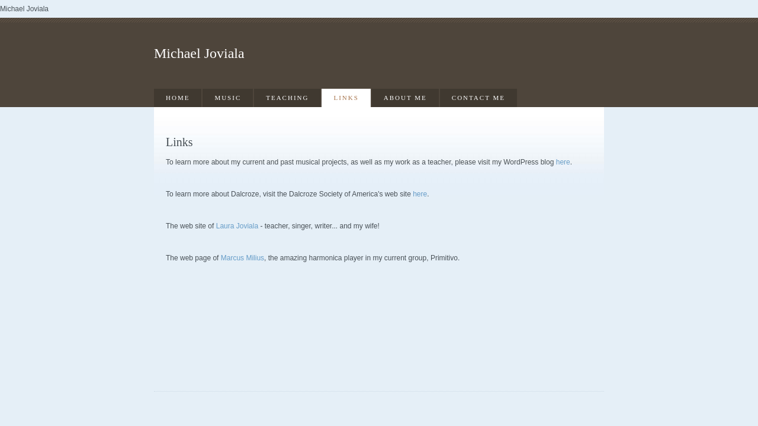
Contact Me (478, 97)
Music (227, 97)
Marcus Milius (242, 258)
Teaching (287, 97)
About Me (405, 97)
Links (345, 97)
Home (178, 97)
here (563, 162)
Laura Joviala (237, 226)
